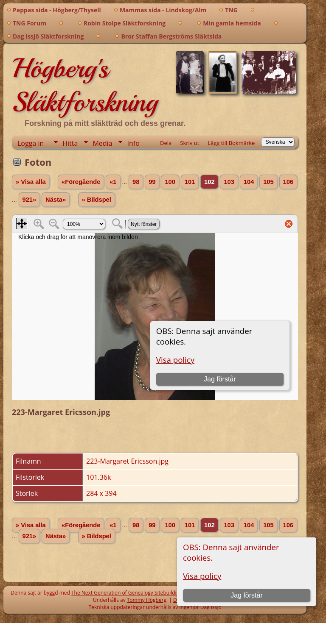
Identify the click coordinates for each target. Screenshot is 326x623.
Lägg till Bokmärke (231, 143)
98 (135, 181)
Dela (165, 143)
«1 (113, 181)
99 (152, 181)
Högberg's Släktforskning (84, 85)
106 (288, 181)
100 (170, 181)
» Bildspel (96, 199)
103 (229, 181)
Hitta (70, 143)
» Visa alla (31, 181)
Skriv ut (189, 143)
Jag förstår (246, 595)
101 (190, 181)
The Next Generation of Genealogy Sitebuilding (127, 592)
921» (29, 199)
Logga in (30, 143)
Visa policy (202, 575)
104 (249, 181)
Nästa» (55, 199)
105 (268, 181)
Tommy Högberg (146, 600)
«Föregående (81, 181)
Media (102, 143)
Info (133, 143)
